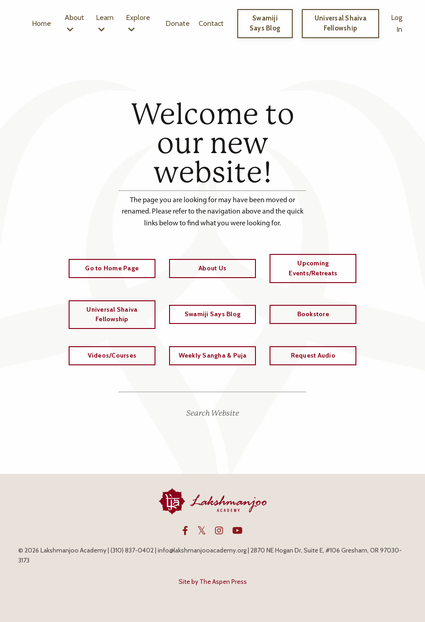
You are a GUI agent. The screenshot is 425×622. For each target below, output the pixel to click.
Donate (178, 23)
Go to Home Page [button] (112, 268)
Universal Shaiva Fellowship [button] (340, 23)
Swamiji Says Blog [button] (265, 23)
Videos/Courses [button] (112, 355)
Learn (105, 23)
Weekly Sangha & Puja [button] (213, 355)
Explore (139, 23)
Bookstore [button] (313, 314)
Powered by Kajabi (212, 598)
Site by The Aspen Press (213, 581)
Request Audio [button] (313, 355)
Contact (212, 23)
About (74, 23)
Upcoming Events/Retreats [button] (313, 268)
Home (41, 23)
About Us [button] (212, 268)
